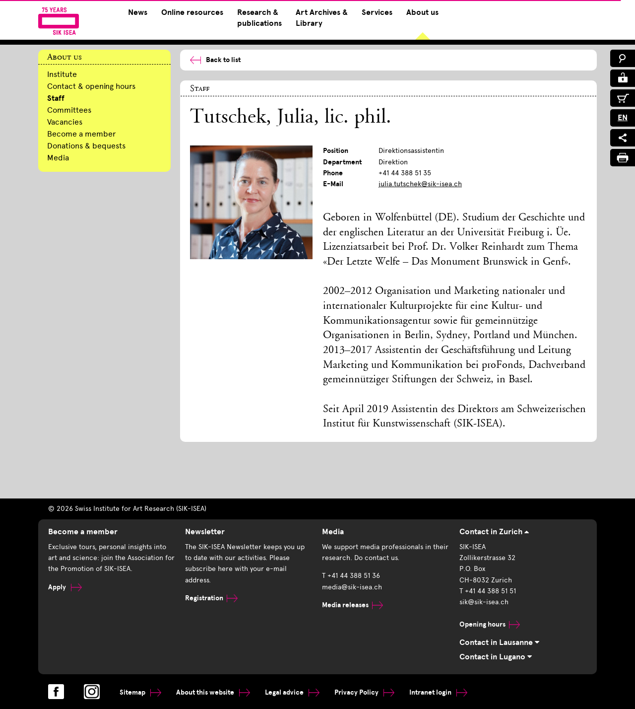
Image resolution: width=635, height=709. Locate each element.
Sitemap (140, 692)
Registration (211, 598)
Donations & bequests (86, 145)
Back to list (215, 60)
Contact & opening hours (91, 86)
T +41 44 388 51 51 (487, 591)
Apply (65, 587)
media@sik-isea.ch (352, 587)
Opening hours (489, 624)
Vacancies (64, 122)
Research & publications (259, 17)
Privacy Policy (364, 692)
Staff (55, 98)
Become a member (81, 134)
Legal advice (292, 692)
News (137, 12)
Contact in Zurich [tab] (494, 532)
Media (58, 157)
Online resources (192, 12)
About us (422, 12)
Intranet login (438, 692)
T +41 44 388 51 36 (351, 575)
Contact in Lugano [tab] (495, 657)
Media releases (352, 605)
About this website (213, 692)
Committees (69, 110)
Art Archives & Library (322, 17)
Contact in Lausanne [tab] (499, 642)
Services (377, 12)
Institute (62, 74)
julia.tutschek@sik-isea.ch (420, 184)
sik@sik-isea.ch (483, 602)
